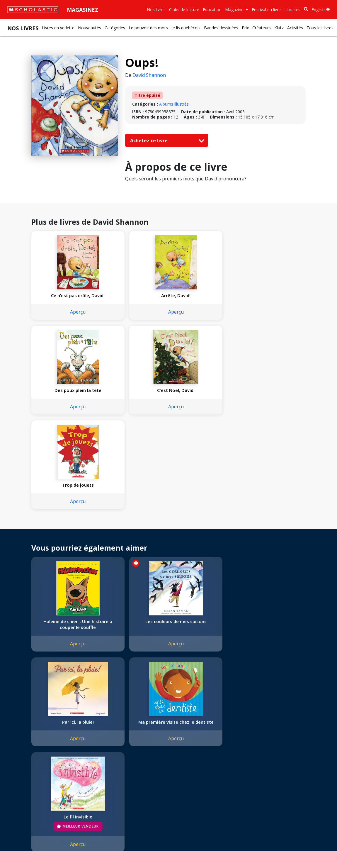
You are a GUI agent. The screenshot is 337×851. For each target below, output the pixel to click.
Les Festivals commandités (36, 769)
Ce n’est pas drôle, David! (63, 298)
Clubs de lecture (184, 9)
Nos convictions (26, 734)
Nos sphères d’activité (31, 741)
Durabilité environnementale (37, 776)
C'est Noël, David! (271, 295)
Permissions (89, 734)
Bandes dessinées (221, 28)
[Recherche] (306, 9)
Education (212, 9)
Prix (245, 28)
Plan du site (22, 834)
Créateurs (261, 28)
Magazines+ (236, 9)
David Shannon (149, 75)
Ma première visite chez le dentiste (271, 535)
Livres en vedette (58, 28)
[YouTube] (147, 728)
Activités (295, 28)
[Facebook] (136, 728)
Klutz (279, 28)
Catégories (115, 28)
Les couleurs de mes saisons (133, 535)
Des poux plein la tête (202, 295)
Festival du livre (266, 9)
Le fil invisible (63, 639)
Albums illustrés (174, 104)
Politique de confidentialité (62, 834)
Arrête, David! (132, 295)
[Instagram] (125, 728)
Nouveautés (89, 28)
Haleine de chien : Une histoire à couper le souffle (63, 538)
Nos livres (156, 9)
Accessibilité (22, 755)
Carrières (19, 783)
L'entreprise (22, 727)
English (321, 9)
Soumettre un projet (30, 791)
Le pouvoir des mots (148, 28)
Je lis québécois (185, 28)
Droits (84, 727)
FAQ (82, 741)
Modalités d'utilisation (111, 834)
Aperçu (63, 317)
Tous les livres (320, 28)
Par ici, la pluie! (202, 532)
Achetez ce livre (166, 140)
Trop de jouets (63, 396)
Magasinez (82, 9)
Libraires (292, 9)
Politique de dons (27, 762)
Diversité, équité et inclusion (37, 748)
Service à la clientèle (141, 736)
